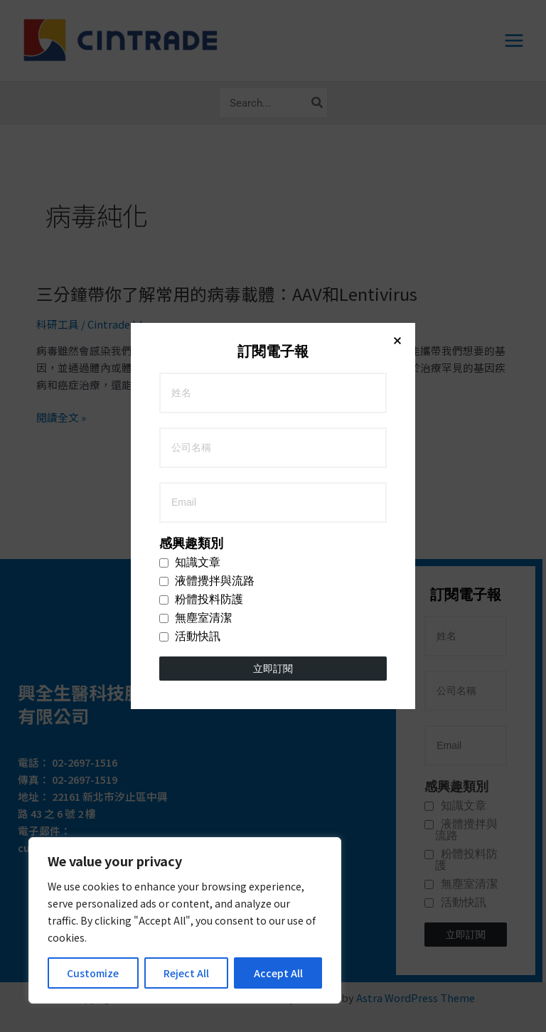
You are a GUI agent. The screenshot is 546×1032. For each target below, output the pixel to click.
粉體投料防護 (201, 340)
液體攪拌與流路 (207, 321)
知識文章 (189, 303)
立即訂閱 (273, 409)
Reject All (186, 973)
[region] (184, 920)
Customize (93, 973)
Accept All (278, 973)
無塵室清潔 (195, 358)
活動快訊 (189, 377)
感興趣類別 (191, 283)
